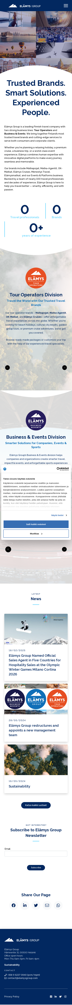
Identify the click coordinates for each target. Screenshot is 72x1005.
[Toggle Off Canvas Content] (66, 5)
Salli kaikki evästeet (36, 524)
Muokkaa (36, 533)
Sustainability (12, 965)
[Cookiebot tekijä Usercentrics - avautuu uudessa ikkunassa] (56, 469)
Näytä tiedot (57, 515)
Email (36, 851)
